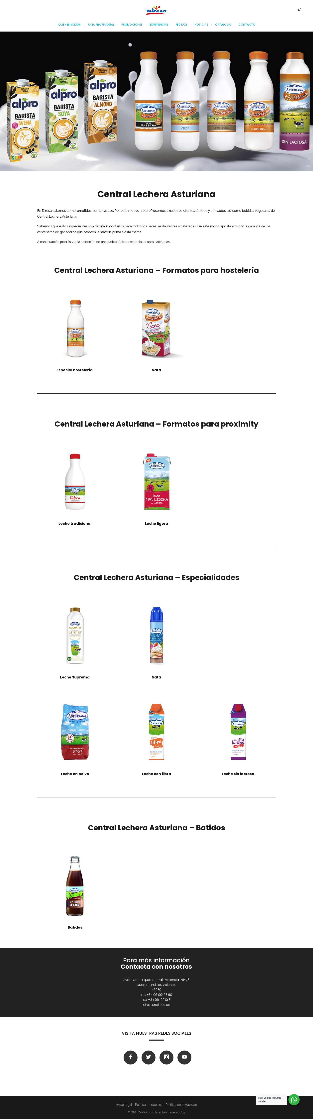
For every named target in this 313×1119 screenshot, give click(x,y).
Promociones (131, 25)
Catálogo (223, 25)
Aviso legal (124, 1105)
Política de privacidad (181, 1105)
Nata (156, 677)
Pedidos (181, 25)
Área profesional (101, 25)
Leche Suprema (75, 677)
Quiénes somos (69, 25)
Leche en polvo (75, 773)
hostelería (74, 369)
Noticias (201, 25)
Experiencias (159, 25)
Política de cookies (148, 1105)
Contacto (247, 25)
